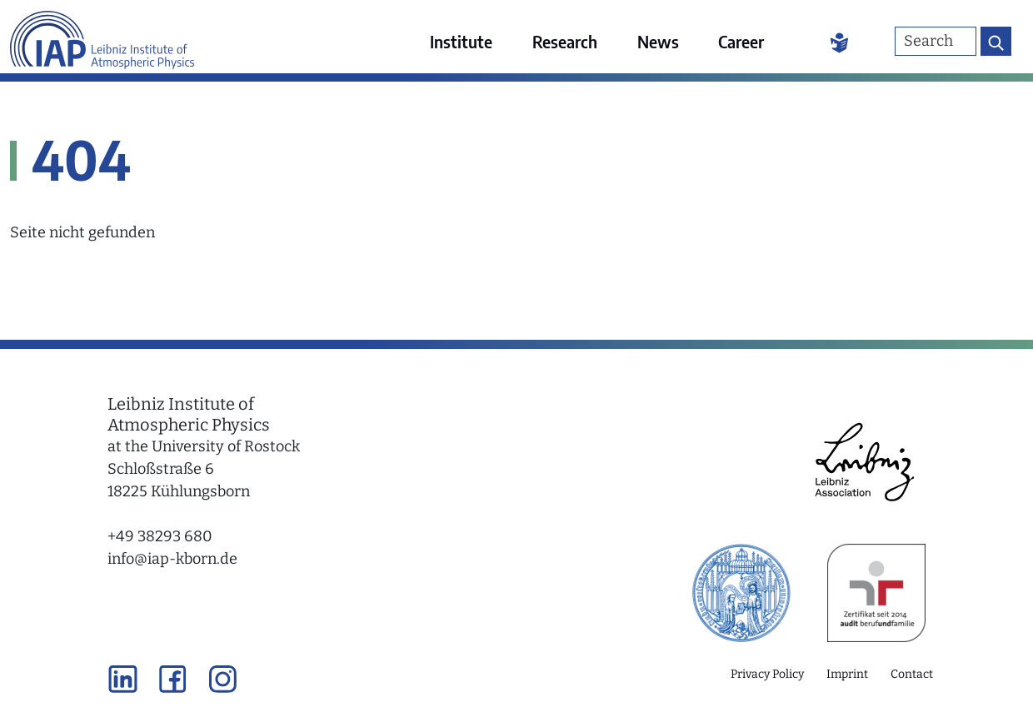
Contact (912, 674)
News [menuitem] (658, 41)
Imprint (847, 674)
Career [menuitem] (741, 41)
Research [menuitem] (564, 41)
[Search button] (996, 41)
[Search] (935, 41)
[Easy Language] (839, 41)
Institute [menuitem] (461, 41)
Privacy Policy (767, 674)
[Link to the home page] (102, 37)
